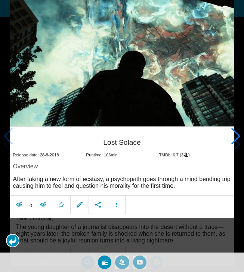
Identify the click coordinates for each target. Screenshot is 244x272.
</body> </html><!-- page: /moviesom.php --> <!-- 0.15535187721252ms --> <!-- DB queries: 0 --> (122, 136)
